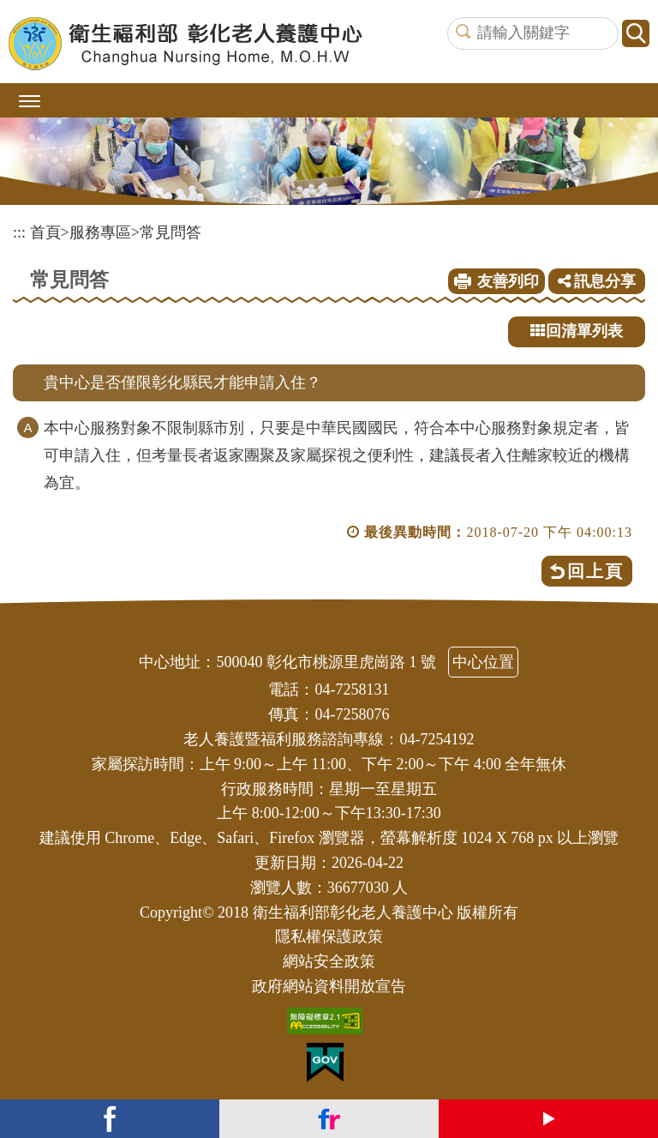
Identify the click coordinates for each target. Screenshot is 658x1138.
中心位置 (483, 662)
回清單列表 (576, 331)
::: (19, 232)
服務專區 (100, 232)
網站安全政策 (329, 961)
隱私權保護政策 (329, 936)
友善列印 (508, 281)
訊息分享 (597, 281)
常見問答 (170, 232)
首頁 (45, 232)
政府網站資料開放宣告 (329, 986)
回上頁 (595, 571)
